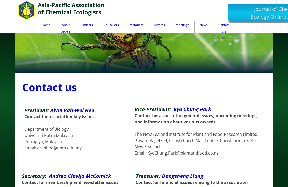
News (204, 25)
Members (136, 25)
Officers (87, 25)
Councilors (111, 25)
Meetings (182, 25)
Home (46, 25)
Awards (159, 25)
